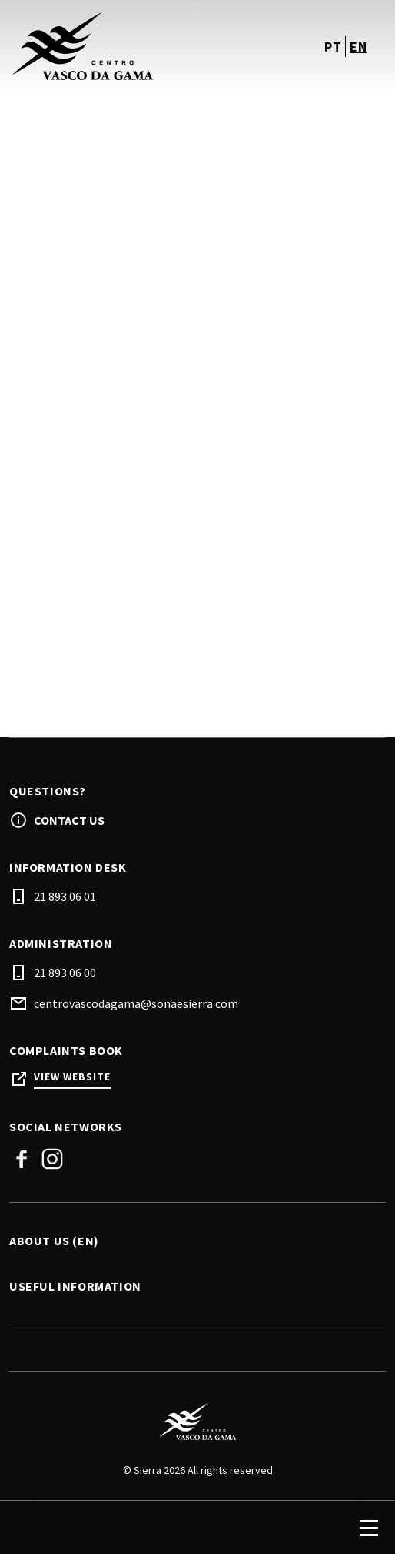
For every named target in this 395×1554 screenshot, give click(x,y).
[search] (28, 1527)
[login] (285, 1527)
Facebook (21, 1159)
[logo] (105, 46)
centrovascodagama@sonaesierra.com (136, 1003)
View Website (72, 1076)
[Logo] (197, 1421)
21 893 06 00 (65, 972)
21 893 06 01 (65, 896)
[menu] (369, 1528)
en (358, 46)
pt (332, 46)
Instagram (52, 1159)
